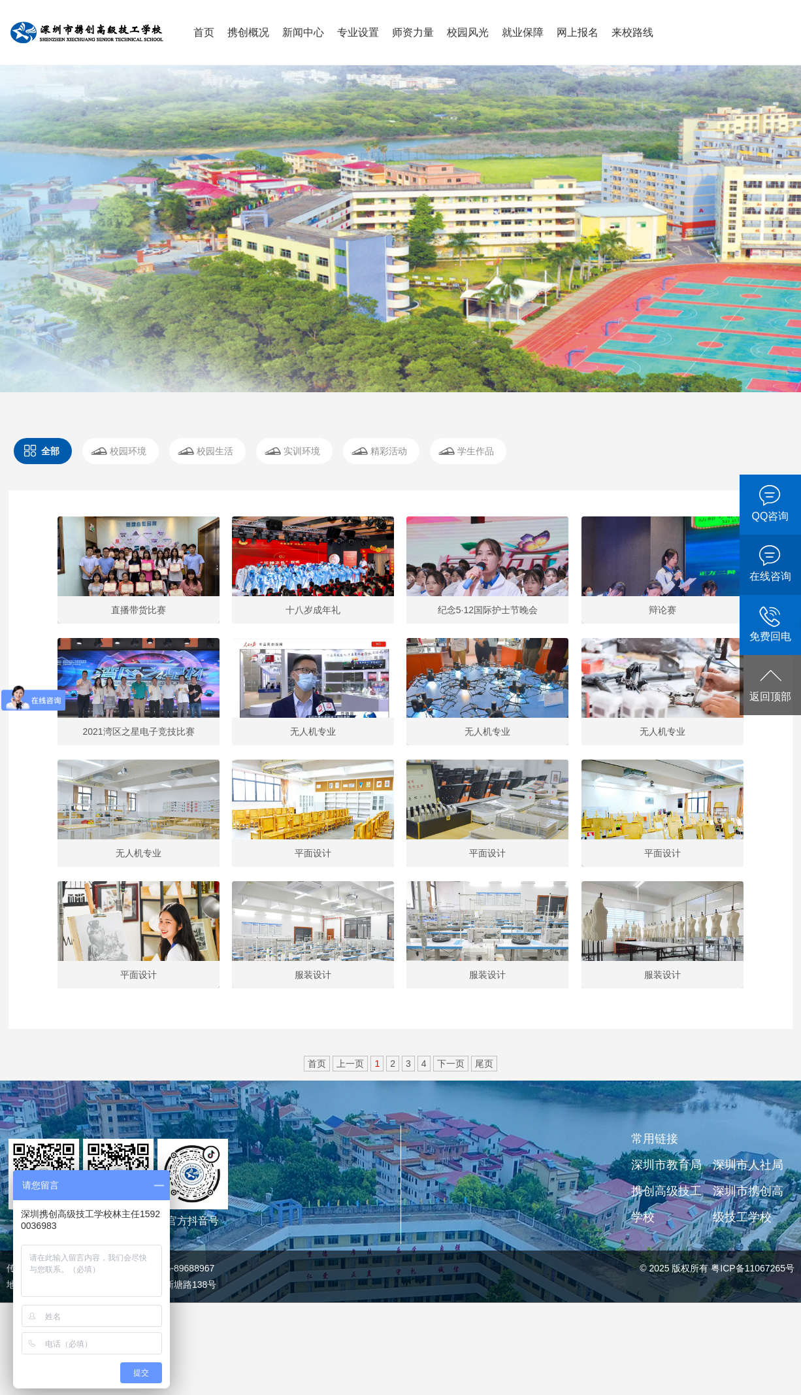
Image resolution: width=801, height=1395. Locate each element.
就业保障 (523, 32)
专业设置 (358, 32)
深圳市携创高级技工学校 (748, 1204)
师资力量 (413, 32)
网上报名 (577, 32)
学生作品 (475, 451)
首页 (203, 32)
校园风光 (468, 32)
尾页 (484, 1063)
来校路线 (632, 32)
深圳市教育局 (666, 1164)
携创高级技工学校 (666, 1204)
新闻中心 (303, 32)
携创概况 (248, 32)
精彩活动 (388, 451)
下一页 (451, 1063)
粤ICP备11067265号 (752, 1268)
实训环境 (302, 451)
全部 (50, 451)
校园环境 (128, 451)
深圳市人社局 (748, 1164)
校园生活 (215, 451)
